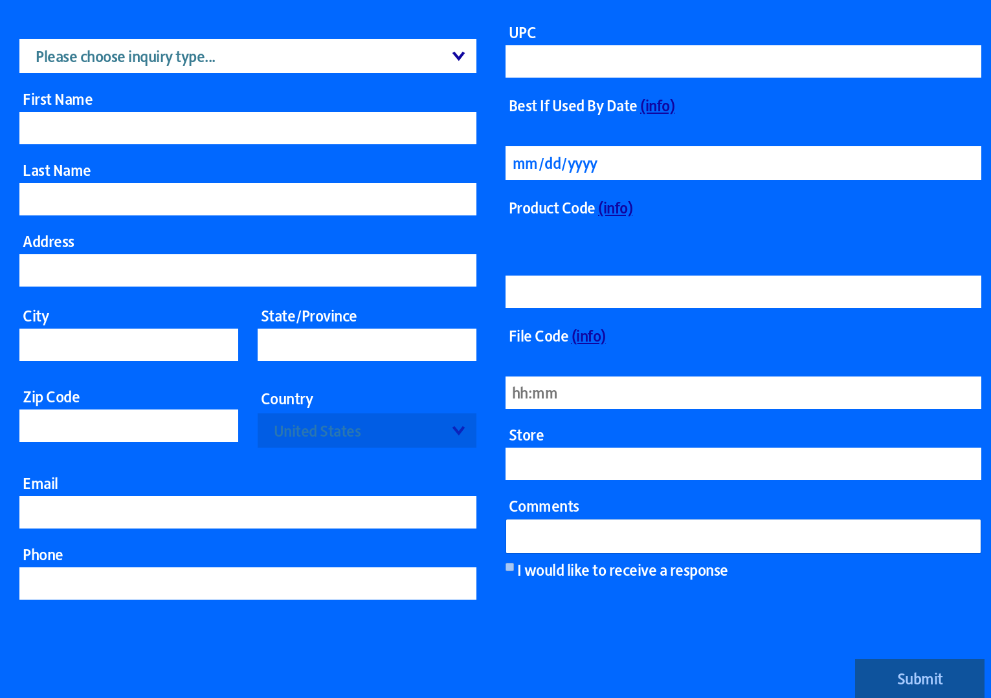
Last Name (57, 170)
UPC (523, 32)
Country (287, 398)
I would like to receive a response (622, 570)
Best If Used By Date (592, 105)
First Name (58, 99)
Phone (43, 554)
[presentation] (886, 627)
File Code (557, 335)
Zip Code (51, 396)
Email (40, 483)
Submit (920, 678)
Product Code (571, 207)
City (36, 315)
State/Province (309, 315)
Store (526, 434)
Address (48, 241)
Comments (544, 506)
